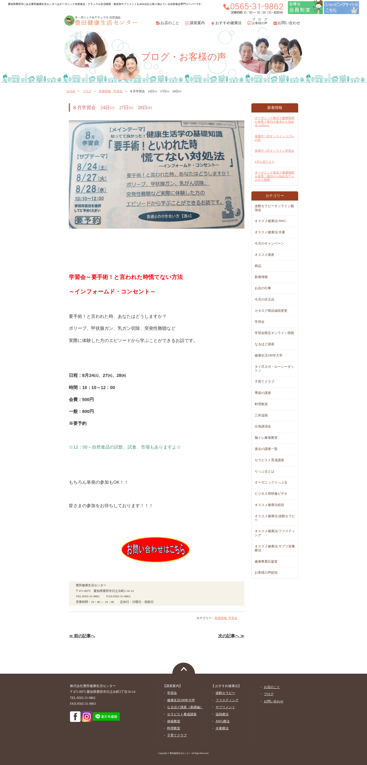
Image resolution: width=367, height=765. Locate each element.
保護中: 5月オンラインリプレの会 (274, 138)
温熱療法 (222, 714)
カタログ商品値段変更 (271, 310)
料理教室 (261, 404)
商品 (258, 266)
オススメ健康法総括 (269, 505)
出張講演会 (263, 426)
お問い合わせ (289, 23)
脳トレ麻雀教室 (266, 437)
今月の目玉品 (264, 299)
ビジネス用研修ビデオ (271, 493)
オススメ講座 (264, 254)
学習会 (117, 91)
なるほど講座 (264, 344)
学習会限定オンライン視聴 (274, 333)
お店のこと (170, 23)
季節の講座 (263, 393)
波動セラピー (225, 693)
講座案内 (197, 23)
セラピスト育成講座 (269, 460)
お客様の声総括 (266, 572)
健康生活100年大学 (269, 355)
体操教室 (173, 721)
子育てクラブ (264, 381)
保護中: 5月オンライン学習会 (274, 150)
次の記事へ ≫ (231, 636)
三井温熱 (261, 415)
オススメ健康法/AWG (270, 221)
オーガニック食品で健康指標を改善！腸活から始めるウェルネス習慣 (274, 176)
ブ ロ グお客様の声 (259, 21)
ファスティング (227, 700)
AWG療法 (223, 721)
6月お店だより (265, 161)
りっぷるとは (264, 471)
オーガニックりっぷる (271, 482)
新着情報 (105, 91)
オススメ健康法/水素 (270, 232)
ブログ (87, 91)
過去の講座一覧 (266, 449)
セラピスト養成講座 (182, 714)
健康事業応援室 (266, 561)
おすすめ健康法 (228, 23)
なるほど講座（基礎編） (185, 707)
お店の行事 (263, 288)
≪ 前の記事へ (82, 636)
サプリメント (225, 707)
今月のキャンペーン (269, 243)
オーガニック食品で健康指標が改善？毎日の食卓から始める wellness (274, 121)
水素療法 (222, 728)
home (70, 91)
